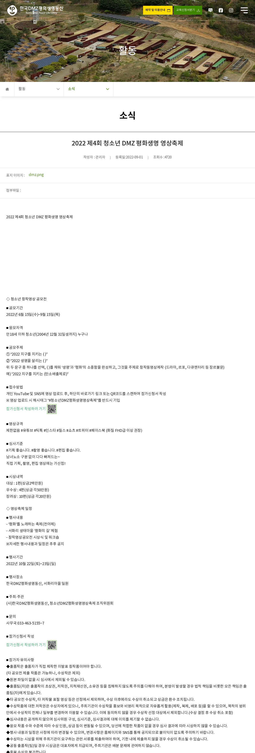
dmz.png (36, 175)
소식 (88, 89)
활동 (39, 89)
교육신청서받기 (185, 10)
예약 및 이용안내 (155, 10)
